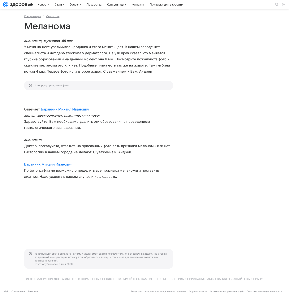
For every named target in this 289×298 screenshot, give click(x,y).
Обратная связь (198, 291)
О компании (18, 291)
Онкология (52, 16)
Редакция (136, 291)
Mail (6, 291)
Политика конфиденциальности (264, 291)
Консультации (32, 16)
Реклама (33, 291)
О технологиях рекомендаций (227, 291)
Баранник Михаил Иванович (65, 109)
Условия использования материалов (165, 291)
